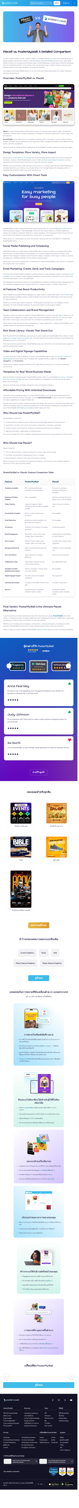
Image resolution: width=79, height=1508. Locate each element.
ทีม (45, 1421)
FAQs (62, 1445)
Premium (47, 1416)
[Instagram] (59, 1400)
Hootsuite (54, 1442)
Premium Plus (49, 1418)
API (61, 1447)
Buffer (53, 1440)
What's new (7, 1416)
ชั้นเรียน (61, 1416)
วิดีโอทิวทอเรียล (64, 1413)
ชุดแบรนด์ (50, 1179)
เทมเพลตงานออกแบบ (31, 1413)
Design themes (29, 1421)
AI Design (6, 1437)
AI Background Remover (29, 1442)
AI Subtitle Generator (28, 1437)
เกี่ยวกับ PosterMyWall (10, 1413)
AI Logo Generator (28, 1445)
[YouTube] (71, 1400)
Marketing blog (64, 1421)
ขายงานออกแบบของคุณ (11, 1423)
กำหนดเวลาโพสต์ (24, 1059)
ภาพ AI (50, 1175)
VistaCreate (43, 1440)
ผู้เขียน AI (43, 1046)
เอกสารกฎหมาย (65, 1450)
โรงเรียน (47, 1423)
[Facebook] (53, 1400)
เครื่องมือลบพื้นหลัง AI (48, 1170)
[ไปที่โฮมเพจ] (8, 3)
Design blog (63, 1418)
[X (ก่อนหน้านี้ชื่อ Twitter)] (65, 1400)
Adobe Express (44, 1442)
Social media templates (31, 1418)
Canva (42, 1437)
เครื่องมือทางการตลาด (31, 1423)
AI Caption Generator (28, 1447)
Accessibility (64, 1442)
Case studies (7, 1418)
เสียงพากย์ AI (43, 1348)
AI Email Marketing (9, 1442)
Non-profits (48, 1426)
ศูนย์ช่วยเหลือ (64, 1440)
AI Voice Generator (28, 1440)
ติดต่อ (62, 1437)
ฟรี (45, 1413)
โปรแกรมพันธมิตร (9, 1421)
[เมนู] (74, 3)
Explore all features (30, 1426)
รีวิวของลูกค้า (7, 1426)
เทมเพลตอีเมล (29, 1108)
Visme (53, 1437)
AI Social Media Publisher (11, 1440)
